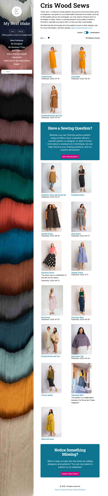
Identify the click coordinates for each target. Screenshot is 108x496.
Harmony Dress (47, 272)
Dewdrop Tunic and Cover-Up (53, 195)
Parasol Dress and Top (50, 356)
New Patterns (16, 40)
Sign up (20, 31)
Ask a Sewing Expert (17, 54)
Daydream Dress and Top (51, 115)
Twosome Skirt (77, 395)
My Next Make (17, 23)
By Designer (17, 43)
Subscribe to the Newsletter (17, 60)
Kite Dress (45, 317)
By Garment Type (16, 47)
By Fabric (16, 50)
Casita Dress (46, 77)
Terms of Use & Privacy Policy (66, 490)
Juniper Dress (77, 272)
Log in (12, 31)
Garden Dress (47, 234)
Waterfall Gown (47, 439)
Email (17, 64)
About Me (16, 57)
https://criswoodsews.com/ (81, 28)
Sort (43, 38)
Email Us (82, 490)
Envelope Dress (77, 195)
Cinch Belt (75, 77)
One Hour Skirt (77, 317)
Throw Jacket (47, 395)
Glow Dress (76, 234)
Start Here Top (77, 356)
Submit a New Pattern (70, 474)
